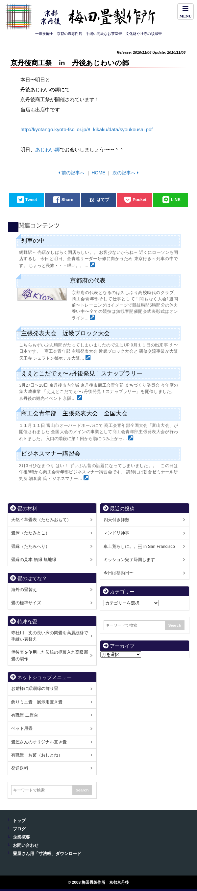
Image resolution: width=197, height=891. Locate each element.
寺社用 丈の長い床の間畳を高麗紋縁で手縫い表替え (49, 635)
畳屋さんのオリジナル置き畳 (39, 741)
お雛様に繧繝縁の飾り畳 (34, 688)
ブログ (19, 829)
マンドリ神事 (116, 532)
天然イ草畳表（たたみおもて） (41, 519)
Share (67, 199)
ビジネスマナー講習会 (50, 453)
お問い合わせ (25, 845)
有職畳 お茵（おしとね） (36, 755)
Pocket (139, 199)
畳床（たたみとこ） (30, 532)
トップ (19, 820)
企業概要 (21, 837)
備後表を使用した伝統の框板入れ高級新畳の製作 (49, 655)
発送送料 (19, 768)
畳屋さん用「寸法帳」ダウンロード (47, 853)
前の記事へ (73, 172)
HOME (98, 172)
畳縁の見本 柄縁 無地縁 (33, 559)
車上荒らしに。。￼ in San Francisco (139, 546)
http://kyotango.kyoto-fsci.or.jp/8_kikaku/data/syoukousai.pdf (86, 129)
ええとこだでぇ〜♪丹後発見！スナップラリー (81, 373)
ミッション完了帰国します (129, 559)
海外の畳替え (24, 589)
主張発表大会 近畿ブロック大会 (65, 333)
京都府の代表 (88, 280)
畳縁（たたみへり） (30, 546)
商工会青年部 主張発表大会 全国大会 (74, 413)
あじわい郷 (47, 149)
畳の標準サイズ (26, 602)
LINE (175, 199)
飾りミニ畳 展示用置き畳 (36, 701)
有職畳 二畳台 (24, 715)
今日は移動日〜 (119, 572)
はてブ (102, 199)
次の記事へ (123, 172)
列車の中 (33, 240)
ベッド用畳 (22, 728)
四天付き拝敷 (116, 519)
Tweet (31, 199)
